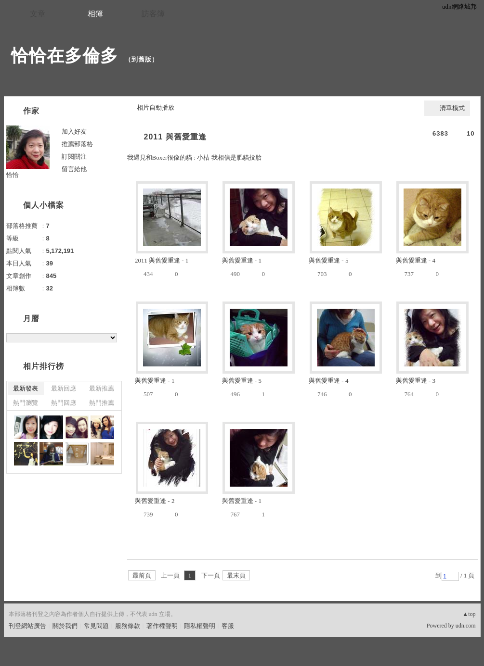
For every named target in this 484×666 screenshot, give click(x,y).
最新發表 (25, 388)
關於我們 (65, 625)
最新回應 (63, 388)
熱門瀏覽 (25, 402)
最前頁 (141, 575)
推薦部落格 (77, 144)
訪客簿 (153, 14)
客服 (228, 625)
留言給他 (74, 169)
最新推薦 (101, 388)
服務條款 (127, 625)
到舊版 (141, 59)
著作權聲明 (162, 625)
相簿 (95, 14)
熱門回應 (63, 402)
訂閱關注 (74, 156)
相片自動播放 (155, 107)
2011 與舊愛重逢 (175, 137)
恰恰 (12, 174)
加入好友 (74, 131)
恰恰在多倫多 (64, 55)
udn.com (466, 625)
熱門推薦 (101, 402)
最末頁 (236, 575)
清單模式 (452, 108)
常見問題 (96, 625)
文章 (37, 14)
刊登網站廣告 (27, 625)
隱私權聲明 (199, 625)
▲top (468, 614)
